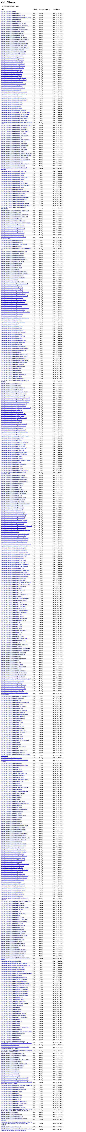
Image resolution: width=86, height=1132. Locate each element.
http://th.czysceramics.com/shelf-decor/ (11, 789)
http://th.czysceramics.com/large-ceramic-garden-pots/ (16, 544)
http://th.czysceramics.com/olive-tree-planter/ (13, 666)
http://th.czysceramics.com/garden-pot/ (11, 410)
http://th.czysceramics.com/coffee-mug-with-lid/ (14, 244)
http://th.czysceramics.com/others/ (10, 1057)
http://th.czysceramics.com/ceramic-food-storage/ (14, 135)
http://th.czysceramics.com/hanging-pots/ (12, 438)
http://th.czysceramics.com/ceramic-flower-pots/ (14, 149)
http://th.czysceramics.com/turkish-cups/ (12, 937)
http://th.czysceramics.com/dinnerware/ (11, 1095)
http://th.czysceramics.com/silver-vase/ (11, 813)
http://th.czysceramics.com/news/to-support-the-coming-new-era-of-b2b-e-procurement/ (16, 1051)
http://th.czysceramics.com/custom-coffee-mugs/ (14, 259)
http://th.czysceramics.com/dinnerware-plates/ (13, 300)
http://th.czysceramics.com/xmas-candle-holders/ (14, 995)
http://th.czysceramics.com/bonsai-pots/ (12, 61)
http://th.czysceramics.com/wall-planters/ (12, 997)
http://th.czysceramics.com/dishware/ (11, 352)
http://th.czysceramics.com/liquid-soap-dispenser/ (14, 610)
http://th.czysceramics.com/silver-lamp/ (11, 817)
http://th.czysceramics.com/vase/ (10, 947)
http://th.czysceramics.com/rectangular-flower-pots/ (15, 787)
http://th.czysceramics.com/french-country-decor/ (14, 391)
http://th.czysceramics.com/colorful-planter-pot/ (14, 251)
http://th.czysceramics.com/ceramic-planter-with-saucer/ (16, 153)
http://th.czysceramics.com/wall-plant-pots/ (12, 999)
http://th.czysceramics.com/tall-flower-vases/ (13, 890)
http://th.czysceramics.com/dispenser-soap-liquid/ (14, 360)
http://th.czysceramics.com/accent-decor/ (12, 33)
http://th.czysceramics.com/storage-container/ (13, 839)
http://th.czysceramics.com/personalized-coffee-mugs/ (15, 696)
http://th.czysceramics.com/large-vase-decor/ (13, 608)
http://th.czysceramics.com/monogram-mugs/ (13, 658)
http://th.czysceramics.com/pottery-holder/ (12, 777)
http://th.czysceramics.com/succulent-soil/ (12, 866)
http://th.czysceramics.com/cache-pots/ (11, 102)
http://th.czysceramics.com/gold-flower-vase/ (13, 446)
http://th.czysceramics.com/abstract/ (11, 1039)
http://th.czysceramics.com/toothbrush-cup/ (13, 943)
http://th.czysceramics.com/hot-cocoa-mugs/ (13, 499)
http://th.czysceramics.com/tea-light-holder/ (13, 884)
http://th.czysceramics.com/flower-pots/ (11, 368)
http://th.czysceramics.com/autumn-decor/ (12, 57)
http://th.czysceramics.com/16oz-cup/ (11, 21)
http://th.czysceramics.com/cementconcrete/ (13, 1033)
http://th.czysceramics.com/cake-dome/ (11, 86)
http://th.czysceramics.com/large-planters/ (12, 616)
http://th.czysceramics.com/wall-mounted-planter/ (14, 993)
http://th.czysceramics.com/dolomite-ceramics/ (13, 1013)
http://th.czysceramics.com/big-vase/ (11, 19)
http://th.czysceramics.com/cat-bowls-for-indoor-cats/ (15, 112)
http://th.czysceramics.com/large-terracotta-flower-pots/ (16, 582)
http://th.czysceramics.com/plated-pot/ (11, 758)
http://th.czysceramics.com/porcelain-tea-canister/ (14, 765)
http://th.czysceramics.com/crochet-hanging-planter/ (15, 273)
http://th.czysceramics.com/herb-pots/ (11, 487)
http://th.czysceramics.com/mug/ (10, 1112)
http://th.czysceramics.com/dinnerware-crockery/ (14, 304)
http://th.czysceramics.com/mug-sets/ (11, 668)
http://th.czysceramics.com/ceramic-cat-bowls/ (13, 133)
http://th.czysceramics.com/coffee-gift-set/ (12, 224)
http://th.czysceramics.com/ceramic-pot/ (12, 161)
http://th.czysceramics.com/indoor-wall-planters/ (14, 542)
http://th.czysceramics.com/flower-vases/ (12, 389)
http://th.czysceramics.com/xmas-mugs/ (12, 1005)
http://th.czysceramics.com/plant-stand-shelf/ (13, 752)
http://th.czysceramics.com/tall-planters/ (12, 892)
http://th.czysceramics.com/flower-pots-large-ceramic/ (15, 399)
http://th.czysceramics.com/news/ (10, 1045)
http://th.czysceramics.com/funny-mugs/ (12, 412)
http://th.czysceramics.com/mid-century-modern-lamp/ (15, 648)
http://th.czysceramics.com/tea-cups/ (11, 882)
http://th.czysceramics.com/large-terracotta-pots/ (14, 612)
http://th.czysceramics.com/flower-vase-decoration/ (15, 401)
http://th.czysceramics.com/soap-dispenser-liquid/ (14, 825)
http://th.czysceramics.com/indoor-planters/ (13, 517)
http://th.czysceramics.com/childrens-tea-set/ (13, 195)
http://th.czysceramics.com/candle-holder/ (12, 1065)
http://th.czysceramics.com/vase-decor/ (11, 975)
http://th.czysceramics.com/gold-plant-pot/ (12, 450)
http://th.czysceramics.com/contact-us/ (11, 1114)
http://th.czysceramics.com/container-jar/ (12, 240)
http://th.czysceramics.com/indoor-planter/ (12, 507)
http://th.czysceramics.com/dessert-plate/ (12, 330)
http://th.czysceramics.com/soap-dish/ (11, 831)
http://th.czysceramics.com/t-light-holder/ (12, 868)
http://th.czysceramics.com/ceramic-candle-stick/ (14, 120)
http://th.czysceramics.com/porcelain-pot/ (12, 771)
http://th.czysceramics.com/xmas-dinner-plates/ (14, 977)
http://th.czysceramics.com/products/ (11, 1099)
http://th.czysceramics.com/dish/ (10, 324)
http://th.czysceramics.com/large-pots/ (11, 614)
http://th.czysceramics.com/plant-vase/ (11, 720)
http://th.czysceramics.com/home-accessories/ (13, 464)
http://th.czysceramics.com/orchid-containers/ (13, 670)
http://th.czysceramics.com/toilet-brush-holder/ (13, 949)
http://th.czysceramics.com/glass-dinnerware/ (13, 1089)
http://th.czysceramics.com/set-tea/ (10, 799)
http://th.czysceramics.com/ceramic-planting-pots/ (14, 145)
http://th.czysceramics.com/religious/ (11, 1011)
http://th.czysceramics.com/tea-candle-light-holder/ (15, 907)
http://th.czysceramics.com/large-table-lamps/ (13, 578)
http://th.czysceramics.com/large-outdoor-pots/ (13, 606)
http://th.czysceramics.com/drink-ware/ (11, 328)
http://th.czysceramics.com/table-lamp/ (11, 1009)
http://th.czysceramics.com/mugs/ (10, 660)
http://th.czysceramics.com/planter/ (10, 742)
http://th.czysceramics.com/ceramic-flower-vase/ (14, 143)
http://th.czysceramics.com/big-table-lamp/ (12, 49)
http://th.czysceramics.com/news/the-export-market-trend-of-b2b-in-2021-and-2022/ (15, 1047)
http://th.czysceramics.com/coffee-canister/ (12, 232)
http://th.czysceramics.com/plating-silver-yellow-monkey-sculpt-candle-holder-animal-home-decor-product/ (16, 1110)
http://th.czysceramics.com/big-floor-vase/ (12, 59)
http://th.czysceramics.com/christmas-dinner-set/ (14, 199)
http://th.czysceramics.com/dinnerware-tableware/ (14, 362)
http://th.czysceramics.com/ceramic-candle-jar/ (13, 80)
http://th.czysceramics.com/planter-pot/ (11, 1061)
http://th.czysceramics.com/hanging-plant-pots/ (14, 448)
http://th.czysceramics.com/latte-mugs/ (11, 624)
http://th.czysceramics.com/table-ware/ (11, 841)
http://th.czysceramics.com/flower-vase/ (12, 1105)
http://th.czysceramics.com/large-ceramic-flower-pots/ (15, 554)
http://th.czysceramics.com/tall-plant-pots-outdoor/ (14, 876)
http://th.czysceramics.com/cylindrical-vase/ (13, 302)
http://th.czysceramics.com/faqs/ (10, 1093)
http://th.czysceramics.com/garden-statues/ (13, 395)
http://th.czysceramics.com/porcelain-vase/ (12, 728)
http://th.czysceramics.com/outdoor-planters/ (13, 676)
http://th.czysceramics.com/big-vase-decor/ (13, 63)
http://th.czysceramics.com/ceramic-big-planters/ (14, 127)
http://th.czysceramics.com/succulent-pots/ (12, 853)
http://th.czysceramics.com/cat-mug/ (11, 106)
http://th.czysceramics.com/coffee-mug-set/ (13, 228)
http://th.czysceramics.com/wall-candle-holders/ (14, 963)
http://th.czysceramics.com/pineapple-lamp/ (13, 718)
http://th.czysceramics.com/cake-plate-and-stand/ (14, 1077)
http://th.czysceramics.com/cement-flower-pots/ (14, 92)
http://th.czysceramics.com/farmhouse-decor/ (13, 346)
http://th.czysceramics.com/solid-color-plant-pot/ (14, 833)
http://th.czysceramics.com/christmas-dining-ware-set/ (15, 205)
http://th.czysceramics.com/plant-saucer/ (12, 738)
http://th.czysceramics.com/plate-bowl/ (11, 734)
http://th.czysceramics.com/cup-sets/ (11, 265)
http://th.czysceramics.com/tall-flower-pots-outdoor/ (15, 864)
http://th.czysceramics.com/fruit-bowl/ (11, 462)
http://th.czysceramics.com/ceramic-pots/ (12, 181)
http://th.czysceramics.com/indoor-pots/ (12, 505)
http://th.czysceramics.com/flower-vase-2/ (12, 364)
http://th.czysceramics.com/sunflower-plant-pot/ (14, 855)
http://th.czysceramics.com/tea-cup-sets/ (12, 909)
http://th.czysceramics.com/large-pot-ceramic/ (13, 586)
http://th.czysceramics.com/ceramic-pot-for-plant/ (14, 183)
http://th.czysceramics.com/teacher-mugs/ (12, 927)
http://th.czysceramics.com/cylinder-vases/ (12, 261)
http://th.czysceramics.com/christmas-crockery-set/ (15, 191)
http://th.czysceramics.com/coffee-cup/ (11, 1097)
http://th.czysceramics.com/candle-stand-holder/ (14, 100)
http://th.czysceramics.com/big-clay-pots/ (12, 55)
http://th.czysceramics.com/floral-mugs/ (11, 338)
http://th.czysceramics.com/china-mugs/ (12, 189)
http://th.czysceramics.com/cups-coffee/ (12, 289)
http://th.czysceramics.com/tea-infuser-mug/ (13, 925)
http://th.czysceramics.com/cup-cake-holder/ (13, 277)
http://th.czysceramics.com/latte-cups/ (11, 628)
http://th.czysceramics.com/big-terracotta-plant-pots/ (15, 47)
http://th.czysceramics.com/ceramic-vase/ (12, 187)
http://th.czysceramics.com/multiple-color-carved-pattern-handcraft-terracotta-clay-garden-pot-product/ (16, 1129)
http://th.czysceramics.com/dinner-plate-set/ (13, 336)
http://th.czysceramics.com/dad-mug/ (11, 320)
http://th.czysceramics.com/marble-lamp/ (12, 602)
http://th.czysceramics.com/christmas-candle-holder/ (15, 197)
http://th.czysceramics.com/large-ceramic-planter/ (14, 540)
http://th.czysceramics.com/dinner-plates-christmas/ (15, 308)
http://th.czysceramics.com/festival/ (10, 1071)
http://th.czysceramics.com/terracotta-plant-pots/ (14, 919)
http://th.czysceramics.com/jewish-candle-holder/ (14, 546)
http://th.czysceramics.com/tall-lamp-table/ (12, 880)
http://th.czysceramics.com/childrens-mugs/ (13, 165)
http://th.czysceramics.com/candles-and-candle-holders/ (16, 125)
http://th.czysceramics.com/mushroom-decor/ (13, 674)
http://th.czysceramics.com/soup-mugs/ (11, 823)
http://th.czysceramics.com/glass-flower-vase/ (13, 444)
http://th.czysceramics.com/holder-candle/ (12, 489)
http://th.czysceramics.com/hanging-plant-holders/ (14, 470)
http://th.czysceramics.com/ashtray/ (10, 1019)
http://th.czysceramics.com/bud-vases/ (11, 74)
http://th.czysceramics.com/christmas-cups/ (13, 201)
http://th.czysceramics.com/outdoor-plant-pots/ (13, 684)
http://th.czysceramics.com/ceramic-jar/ (11, 137)
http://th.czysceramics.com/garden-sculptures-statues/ (16, 408)
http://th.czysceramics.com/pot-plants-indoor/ (13, 746)
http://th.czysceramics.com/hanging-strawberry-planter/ (16, 460)
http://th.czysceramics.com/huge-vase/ (11, 495)
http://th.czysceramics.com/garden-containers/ (13, 406)
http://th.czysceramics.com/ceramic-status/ (12, 179)
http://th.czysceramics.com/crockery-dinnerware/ (14, 271)
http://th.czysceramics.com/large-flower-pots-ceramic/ (15, 584)
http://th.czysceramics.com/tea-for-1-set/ (12, 923)
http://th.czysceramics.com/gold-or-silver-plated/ (14, 1063)
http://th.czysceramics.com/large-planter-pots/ (13, 630)
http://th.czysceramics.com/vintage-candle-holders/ (15, 983)
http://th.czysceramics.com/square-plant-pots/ (13, 835)
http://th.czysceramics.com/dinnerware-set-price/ (14, 354)
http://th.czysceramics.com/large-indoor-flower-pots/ (15, 570)
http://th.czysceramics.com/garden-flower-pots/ (14, 418)
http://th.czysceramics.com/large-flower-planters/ (14, 594)
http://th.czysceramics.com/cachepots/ (11, 70)
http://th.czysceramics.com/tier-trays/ (11, 961)
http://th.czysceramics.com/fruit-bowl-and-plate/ (14, 1101)
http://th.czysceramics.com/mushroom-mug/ (13, 654)
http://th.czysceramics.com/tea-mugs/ (11, 911)
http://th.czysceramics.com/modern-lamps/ (12, 636)
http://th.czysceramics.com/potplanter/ (11, 763)
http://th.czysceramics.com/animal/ (10, 1007)
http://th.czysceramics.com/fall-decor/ (11, 370)
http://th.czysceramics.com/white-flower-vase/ (13, 1001)
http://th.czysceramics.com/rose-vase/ (11, 785)
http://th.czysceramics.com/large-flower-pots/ (13, 562)
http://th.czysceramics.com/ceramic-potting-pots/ (14, 177)
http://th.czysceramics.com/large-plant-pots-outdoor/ (15, 598)
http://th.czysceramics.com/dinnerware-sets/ (13, 322)
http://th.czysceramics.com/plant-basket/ (12, 722)
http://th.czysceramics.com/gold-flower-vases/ (13, 426)
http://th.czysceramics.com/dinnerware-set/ (13, 1053)
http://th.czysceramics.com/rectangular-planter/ (14, 773)
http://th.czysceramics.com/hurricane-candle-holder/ (15, 1059)
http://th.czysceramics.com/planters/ (11, 744)
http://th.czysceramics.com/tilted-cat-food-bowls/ (14, 935)
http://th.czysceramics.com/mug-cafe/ (11, 634)
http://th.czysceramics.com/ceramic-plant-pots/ (13, 171)
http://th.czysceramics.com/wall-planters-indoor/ (14, 979)
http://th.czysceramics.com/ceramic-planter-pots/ (14, 157)
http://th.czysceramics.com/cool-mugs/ (11, 267)
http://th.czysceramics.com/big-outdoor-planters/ (14, 37)
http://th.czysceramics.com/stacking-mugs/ (12, 847)
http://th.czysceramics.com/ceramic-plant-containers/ (15, 139)
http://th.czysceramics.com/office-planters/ (12, 680)
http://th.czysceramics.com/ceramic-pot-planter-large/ (15, 159)
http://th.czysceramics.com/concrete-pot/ (12, 242)
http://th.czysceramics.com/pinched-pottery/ (13, 716)
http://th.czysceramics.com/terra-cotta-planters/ (14, 921)
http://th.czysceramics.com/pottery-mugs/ (12, 781)
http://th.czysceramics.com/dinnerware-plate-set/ (14, 296)
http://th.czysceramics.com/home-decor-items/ (13, 493)
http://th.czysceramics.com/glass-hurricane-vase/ (14, 432)
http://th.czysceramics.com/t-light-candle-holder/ (14, 843)
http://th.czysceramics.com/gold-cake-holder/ (13, 430)
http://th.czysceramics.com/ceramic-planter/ (13, 173)
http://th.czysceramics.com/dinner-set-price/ (13, 310)
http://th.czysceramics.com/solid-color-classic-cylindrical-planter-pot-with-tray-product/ (16, 1082)
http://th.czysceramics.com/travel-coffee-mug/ (13, 953)
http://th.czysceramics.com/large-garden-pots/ (13, 548)
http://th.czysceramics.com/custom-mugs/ (12, 255)
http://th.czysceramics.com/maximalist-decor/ (13, 620)
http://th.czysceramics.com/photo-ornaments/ (13, 689)
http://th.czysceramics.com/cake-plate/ (11, 108)
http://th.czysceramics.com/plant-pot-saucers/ (13, 730)
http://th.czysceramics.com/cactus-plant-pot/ (13, 88)
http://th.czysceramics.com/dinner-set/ (11, 316)
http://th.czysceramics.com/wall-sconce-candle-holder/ (16, 985)
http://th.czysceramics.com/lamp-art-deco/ (12, 558)
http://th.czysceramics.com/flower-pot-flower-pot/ (14, 374)
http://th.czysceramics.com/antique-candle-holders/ (15, 39)
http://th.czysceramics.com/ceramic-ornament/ (13, 147)
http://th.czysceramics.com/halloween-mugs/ (13, 475)
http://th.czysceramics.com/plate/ (10, 1037)
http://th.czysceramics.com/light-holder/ (11, 596)
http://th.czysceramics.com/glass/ (10, 1069)
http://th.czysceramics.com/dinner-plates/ (12, 326)
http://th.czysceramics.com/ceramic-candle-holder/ (14, 131)
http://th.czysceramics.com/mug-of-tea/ (11, 626)
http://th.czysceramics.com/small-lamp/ (11, 805)
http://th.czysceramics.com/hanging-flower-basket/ (14, 442)
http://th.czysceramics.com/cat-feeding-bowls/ (13, 78)
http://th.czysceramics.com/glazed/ (10, 1025)
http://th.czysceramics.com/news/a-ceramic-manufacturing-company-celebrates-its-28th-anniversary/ (16, 1042)
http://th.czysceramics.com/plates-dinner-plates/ (14, 750)
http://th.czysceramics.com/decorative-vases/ (13, 332)
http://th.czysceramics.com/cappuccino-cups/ (13, 84)
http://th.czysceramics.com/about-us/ (11, 1126)
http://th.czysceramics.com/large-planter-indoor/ (14, 618)
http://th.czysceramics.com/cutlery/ (10, 1023)
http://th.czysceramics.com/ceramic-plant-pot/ (13, 141)
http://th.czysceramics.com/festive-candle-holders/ (14, 348)
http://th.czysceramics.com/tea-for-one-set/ (12, 903)
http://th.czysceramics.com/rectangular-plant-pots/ (14, 779)
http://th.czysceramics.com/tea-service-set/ (12, 905)
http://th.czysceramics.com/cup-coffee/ (11, 263)
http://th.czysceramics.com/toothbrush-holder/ (13, 951)
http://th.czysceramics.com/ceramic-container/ (13, 110)
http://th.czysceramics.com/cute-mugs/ (11, 285)
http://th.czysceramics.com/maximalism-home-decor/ (15, 650)
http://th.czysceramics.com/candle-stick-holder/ (14, 98)
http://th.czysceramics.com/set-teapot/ (11, 797)
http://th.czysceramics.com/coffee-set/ (11, 218)
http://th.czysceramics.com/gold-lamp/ (11, 420)
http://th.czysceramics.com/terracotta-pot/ (12, 917)
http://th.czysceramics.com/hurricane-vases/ (13, 511)
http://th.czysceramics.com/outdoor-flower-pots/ (14, 672)
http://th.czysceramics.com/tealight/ (10, 915)
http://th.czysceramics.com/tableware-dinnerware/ (14, 870)
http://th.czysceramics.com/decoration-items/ (13, 294)
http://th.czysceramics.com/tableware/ (11, 862)
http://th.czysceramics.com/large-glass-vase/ (13, 580)
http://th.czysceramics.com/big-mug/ (11, 13)
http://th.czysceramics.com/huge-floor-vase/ (13, 501)
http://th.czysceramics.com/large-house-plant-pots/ (15, 566)
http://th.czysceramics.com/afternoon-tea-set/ (13, 23)
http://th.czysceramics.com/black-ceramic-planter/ (14, 43)
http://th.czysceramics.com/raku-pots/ (11, 783)
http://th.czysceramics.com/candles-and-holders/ (14, 94)
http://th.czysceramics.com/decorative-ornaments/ (14, 1079)
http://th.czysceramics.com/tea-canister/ (12, 896)
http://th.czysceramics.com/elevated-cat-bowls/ (14, 350)
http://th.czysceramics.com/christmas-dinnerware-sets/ (16, 222)
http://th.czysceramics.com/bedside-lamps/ (12, 31)
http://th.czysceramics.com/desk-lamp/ (11, 334)
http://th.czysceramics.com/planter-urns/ (12, 708)
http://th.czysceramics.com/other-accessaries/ (13, 1015)
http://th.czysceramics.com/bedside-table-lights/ (14, 45)
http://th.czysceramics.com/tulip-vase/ (11, 941)
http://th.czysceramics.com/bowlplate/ (11, 76)
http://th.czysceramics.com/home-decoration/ (13, 1107)
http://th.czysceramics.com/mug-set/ (11, 642)
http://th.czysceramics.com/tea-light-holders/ (13, 933)
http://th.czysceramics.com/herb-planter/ (12, 458)
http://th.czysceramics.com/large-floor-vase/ (13, 590)
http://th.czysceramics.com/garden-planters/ (13, 387)
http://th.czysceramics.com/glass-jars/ (11, 422)
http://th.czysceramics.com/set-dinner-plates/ (13, 775)
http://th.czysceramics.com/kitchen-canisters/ (13, 515)
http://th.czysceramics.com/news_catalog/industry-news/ (16, 1031)
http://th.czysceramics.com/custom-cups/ (12, 298)
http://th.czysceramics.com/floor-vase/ (11, 372)
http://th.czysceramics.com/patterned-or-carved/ (14, 1103)
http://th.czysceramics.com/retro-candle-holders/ (14, 809)
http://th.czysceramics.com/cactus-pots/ (12, 104)
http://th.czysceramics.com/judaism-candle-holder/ (14, 538)
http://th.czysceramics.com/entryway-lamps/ (13, 366)
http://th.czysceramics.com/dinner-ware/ (12, 314)
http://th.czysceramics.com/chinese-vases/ (12, 175)
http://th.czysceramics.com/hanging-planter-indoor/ (15, 436)
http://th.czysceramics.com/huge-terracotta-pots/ (14, 513)
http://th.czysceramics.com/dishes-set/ (11, 344)
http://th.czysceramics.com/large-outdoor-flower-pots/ (15, 574)
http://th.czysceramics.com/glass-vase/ (11, 434)
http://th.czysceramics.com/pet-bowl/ (11, 700)
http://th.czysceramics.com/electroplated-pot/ (13, 358)
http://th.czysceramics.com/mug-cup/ (11, 622)
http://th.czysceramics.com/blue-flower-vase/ (13, 41)
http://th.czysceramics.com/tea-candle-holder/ (13, 913)
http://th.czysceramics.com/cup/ (9, 279)
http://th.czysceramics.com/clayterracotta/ (12, 1087)
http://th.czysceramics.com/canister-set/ (12, 82)
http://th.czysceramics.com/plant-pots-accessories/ (15, 740)
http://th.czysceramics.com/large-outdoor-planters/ (14, 604)
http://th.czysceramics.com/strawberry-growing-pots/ (15, 837)
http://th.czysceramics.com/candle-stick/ (12, 1067)
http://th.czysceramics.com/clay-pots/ (11, 212)
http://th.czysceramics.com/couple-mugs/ (12, 275)
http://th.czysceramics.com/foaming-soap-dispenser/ (15, 397)
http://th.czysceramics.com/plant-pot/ (11, 724)
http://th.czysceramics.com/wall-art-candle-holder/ (14, 987)
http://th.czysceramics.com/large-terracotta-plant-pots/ (15, 638)
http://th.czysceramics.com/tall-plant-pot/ (12, 872)
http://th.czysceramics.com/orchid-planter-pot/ (13, 652)
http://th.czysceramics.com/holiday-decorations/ (14, 479)
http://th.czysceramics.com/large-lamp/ (11, 588)
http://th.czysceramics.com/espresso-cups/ (12, 378)
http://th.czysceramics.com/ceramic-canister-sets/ (14, 116)
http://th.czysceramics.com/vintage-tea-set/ (13, 971)
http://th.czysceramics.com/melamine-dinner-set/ (14, 644)
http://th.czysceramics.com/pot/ (9, 748)
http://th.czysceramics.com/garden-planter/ (12, 416)
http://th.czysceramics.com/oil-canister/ (11, 646)
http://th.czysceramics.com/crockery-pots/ (12, 281)
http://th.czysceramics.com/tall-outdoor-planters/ (14, 878)
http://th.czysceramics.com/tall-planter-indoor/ (13, 888)
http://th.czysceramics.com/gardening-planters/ (14, 424)
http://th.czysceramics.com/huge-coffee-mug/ (13, 497)
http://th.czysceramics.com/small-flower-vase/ (13, 829)
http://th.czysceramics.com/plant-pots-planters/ (14, 732)
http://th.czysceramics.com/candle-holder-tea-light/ (15, 118)
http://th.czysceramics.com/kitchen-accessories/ (14, 522)
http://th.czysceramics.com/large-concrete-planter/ (14, 576)
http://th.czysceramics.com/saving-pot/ (11, 1091)
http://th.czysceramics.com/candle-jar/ (11, 1029)
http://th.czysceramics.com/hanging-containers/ (14, 454)
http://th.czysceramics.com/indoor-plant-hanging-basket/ (16, 526)
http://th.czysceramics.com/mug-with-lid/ (12, 664)
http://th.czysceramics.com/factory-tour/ (12, 1116)
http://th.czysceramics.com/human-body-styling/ (14, 1017)
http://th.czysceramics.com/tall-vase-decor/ (12, 894)
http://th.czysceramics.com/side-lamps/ (11, 807)
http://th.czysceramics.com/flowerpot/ (11, 385)
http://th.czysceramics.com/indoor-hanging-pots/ (14, 520)
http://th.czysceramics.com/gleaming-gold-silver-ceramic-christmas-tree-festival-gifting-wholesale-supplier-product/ (16, 1123)
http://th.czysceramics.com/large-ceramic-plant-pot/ (15, 534)
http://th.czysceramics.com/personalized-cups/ (13, 706)
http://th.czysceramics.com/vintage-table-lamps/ (14, 981)
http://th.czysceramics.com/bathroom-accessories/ (14, 25)
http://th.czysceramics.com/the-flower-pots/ (13, 939)
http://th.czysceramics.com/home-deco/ (12, 485)
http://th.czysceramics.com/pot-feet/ (10, 767)
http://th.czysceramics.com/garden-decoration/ (13, 414)
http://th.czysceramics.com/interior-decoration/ (13, 536)
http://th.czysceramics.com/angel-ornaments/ (13, 51)
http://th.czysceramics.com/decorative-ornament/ (14, 283)
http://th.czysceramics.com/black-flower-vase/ (13, 53)
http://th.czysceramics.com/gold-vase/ (11, 456)
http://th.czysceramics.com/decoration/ (11, 306)
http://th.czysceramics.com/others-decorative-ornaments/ (16, 1085)
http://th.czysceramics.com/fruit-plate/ (11, 383)
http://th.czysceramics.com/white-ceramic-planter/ (14, 1003)
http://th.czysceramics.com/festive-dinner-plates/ (14, 356)
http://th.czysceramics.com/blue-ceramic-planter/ (14, 29)
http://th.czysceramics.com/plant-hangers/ (12, 726)
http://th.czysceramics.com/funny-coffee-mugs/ (14, 403)
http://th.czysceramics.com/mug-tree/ (11, 662)
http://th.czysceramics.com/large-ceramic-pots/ (14, 556)
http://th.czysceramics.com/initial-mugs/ (12, 509)
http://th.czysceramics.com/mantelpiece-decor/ (13, 600)
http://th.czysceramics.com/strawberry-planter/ (13, 851)
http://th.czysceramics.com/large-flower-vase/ (13, 560)
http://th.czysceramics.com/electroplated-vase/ (13, 340)
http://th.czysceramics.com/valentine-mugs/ (13, 969)
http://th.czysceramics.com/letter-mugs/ (12, 632)
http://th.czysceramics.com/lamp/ (10, 532)
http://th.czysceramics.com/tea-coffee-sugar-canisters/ (16, 901)
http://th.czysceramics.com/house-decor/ (12, 468)
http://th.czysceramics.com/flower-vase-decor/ (13, 393)
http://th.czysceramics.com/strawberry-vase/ (13, 858)
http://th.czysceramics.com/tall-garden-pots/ (13, 874)
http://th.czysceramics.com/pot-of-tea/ (11, 769)
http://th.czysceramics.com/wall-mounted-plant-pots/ (15, 991)
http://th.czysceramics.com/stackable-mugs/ (13, 827)
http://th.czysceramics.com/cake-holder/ (12, 72)
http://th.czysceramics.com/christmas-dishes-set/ (14, 216)
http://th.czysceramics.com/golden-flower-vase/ (14, 452)
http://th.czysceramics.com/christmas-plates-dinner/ (15, 203)
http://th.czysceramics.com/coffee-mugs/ (12, 230)
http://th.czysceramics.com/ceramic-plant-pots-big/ (14, 163)
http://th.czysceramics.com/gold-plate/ (11, 440)
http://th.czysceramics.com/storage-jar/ (11, 1021)
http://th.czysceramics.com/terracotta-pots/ (12, 955)
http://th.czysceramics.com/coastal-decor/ (12, 234)
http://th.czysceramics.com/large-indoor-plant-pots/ (15, 564)
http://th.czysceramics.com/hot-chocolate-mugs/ (14, 491)
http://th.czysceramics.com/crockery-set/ (12, 287)
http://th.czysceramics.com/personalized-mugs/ (14, 710)
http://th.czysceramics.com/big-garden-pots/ (13, 27)
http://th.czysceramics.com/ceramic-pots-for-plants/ (15, 185)
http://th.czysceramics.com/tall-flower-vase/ (13, 860)
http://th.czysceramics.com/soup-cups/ (11, 821)
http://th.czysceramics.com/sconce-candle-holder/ (14, 791)
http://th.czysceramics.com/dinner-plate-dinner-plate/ (15, 312)
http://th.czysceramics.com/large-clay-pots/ (12, 568)
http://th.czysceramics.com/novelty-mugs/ (12, 698)
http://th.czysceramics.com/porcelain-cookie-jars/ (14, 714)
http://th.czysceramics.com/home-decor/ (12, 466)
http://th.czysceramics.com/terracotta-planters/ (13, 931)
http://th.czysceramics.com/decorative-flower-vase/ (15, 292)
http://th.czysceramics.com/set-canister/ (12, 811)
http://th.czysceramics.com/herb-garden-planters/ (14, 481)
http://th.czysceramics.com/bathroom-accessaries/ (14, 1027)
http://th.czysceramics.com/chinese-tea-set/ (13, 193)
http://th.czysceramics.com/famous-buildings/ (13, 1055)
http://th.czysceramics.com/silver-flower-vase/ (13, 815)
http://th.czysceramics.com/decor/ (10, 269)
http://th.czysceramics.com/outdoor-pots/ (12, 704)
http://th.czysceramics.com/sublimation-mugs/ (13, 849)
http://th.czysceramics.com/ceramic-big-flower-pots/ (15, 114)
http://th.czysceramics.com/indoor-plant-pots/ (13, 528)
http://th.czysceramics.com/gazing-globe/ (12, 428)
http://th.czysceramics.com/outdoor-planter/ (13, 686)
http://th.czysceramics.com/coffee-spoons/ (12, 253)
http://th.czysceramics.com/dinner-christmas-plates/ (15, 318)
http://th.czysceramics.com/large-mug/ (11, 592)
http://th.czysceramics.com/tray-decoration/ (13, 967)
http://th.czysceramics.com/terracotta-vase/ (13, 945)
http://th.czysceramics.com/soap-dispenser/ (13, 793)
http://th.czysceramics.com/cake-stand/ (11, 96)
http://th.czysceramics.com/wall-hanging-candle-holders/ (16, 973)
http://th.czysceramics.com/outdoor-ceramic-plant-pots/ (16, 678)
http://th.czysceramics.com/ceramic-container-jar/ (14, 129)
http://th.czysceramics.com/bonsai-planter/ (12, 68)
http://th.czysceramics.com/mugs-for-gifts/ (12, 691)
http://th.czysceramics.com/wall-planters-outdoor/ (14, 989)
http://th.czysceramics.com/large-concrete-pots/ (14, 550)
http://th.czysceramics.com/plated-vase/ (12, 736)
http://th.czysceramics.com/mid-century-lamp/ (13, 640)
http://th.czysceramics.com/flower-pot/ (11, 376)
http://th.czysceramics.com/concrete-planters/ (13, 257)
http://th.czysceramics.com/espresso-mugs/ (13, 342)
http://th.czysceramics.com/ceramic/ (11, 1035)
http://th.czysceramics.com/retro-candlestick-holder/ (15, 803)
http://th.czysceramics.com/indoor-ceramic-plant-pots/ (15, 530)
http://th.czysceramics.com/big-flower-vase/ (13, 15)
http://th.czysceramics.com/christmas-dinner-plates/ (15, 210)
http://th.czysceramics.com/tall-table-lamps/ (13, 886)
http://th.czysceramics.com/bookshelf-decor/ (13, 66)
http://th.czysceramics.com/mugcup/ (11, 656)
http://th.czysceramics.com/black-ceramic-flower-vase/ (16, 17)
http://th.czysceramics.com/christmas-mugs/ (13, 226)
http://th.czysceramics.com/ (8, 11)
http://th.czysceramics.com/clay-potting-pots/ (13, 220)
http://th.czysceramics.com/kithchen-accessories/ (14, 552)
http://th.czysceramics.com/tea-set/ (10, 1075)
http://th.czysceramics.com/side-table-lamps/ (13, 801)
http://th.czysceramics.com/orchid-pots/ (11, 682)
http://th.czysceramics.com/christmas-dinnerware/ (14, 214)
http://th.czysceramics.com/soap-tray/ (11, 819)
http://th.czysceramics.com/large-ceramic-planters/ (15, 572)
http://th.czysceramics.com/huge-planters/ (12, 483)
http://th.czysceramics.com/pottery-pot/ (11, 795)
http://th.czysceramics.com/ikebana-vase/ (12, 524)
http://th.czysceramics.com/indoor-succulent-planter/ (15, 503)
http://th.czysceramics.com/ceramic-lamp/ (12, 151)
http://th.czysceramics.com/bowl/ (10, 1073)
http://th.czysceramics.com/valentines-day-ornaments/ (15, 965)
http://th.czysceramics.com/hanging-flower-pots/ (14, 477)
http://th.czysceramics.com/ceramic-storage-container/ (16, 155)
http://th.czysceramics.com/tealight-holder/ (12, 929)
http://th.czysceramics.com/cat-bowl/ (11, 90)
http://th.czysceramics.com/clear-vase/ (11, 246)
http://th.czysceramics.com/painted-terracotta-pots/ (15, 702)
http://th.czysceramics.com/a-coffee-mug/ (12, 35)
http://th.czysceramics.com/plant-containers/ (13, 712)
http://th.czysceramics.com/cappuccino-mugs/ (13, 845)
